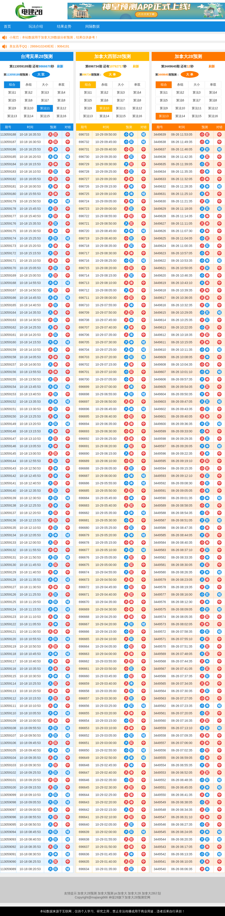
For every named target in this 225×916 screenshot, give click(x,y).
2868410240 (39, 46)
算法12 (61, 108)
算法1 (12, 92)
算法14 (29, 116)
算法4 (61, 92)
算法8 (61, 100)
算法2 (29, 92)
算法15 (45, 116)
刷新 (60, 66)
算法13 (12, 116)
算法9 (12, 108)
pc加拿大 (120, 893)
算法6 (29, 100)
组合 (12, 84)
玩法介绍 (36, 26)
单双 (61, 84)
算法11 (45, 108)
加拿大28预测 (87, 893)
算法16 (61, 116)
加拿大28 (134, 893)
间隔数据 (92, 26)
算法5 (12, 100)
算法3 (45, 92)
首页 (7, 26)
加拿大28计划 (151, 893)
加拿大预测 (105, 893)
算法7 (45, 100)
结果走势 (64, 26)
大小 (45, 84)
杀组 (28, 84)
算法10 (29, 108)
